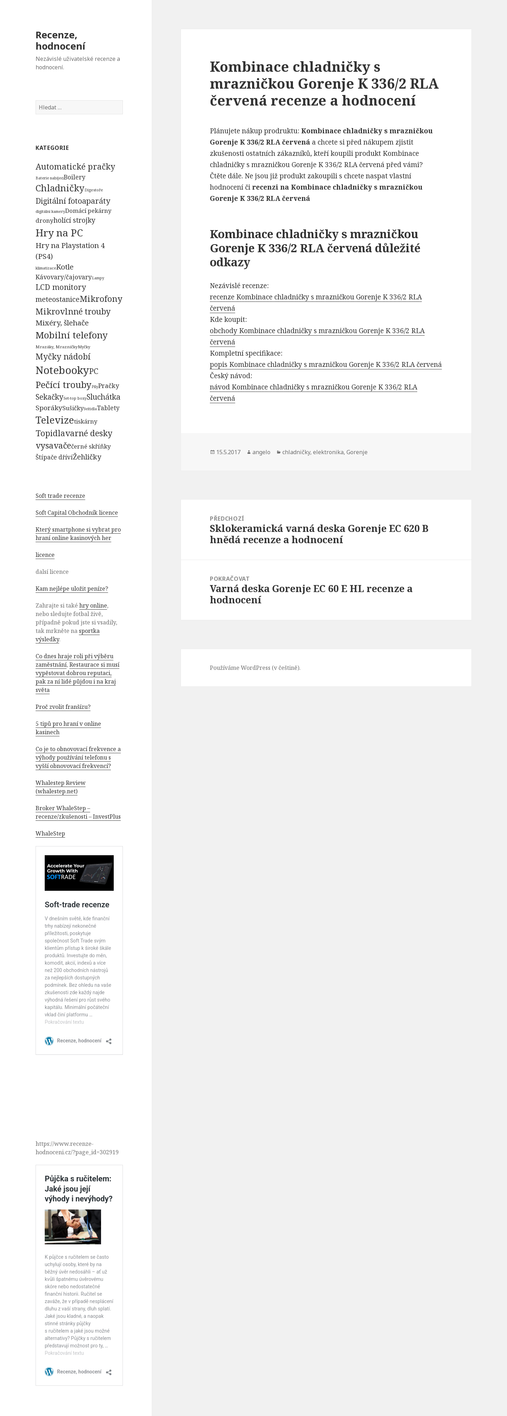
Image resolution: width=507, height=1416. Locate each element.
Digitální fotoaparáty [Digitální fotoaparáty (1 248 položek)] (73, 201)
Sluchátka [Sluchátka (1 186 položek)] (103, 397)
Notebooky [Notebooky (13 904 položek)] (62, 370)
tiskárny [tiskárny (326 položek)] (85, 421)
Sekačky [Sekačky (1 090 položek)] (49, 397)
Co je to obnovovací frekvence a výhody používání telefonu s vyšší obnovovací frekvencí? (78, 757)
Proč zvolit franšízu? (63, 707)
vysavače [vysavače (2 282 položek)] (53, 445)
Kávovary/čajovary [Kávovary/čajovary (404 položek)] (64, 277)
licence (45, 555)
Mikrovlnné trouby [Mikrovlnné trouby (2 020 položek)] (73, 311)
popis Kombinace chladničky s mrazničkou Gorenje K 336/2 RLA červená (326, 364)
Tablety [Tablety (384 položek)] (108, 408)
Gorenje (357, 452)
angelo (261, 452)
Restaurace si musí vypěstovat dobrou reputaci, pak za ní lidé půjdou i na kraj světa (77, 677)
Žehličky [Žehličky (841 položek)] (87, 457)
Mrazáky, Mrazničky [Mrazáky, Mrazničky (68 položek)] (57, 346)
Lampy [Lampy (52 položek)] (98, 277)
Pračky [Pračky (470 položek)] (108, 385)
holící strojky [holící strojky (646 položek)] (74, 220)
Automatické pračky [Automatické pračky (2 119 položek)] (75, 166)
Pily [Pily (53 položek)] (95, 386)
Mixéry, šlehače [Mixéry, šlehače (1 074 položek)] (62, 323)
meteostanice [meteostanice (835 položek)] (58, 299)
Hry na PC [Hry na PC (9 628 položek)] (59, 232)
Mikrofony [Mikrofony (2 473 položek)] (101, 298)
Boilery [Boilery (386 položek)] (75, 177)
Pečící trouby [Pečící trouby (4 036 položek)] (64, 384)
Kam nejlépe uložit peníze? (72, 588)
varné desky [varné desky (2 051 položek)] (88, 433)
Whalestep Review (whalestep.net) (61, 787)
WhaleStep (50, 833)
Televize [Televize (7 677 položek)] (55, 419)
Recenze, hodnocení (60, 40)
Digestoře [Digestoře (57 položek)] (93, 189)
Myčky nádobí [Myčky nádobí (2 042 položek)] (63, 356)
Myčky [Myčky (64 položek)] (84, 346)
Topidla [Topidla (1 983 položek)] (50, 433)
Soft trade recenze (60, 496)
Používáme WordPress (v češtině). (255, 668)
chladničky (296, 452)
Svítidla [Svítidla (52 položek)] (90, 408)
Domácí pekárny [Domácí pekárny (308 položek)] (88, 211)
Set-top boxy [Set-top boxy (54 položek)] (75, 398)
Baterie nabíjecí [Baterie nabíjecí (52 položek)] (50, 178)
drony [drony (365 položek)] (45, 220)
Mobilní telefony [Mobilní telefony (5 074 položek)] (72, 335)
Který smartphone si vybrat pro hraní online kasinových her (78, 534)
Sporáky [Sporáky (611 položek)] (49, 407)
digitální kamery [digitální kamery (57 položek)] (50, 211)
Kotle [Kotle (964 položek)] (65, 267)
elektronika (328, 452)
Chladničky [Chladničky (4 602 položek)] (60, 188)
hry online (93, 605)
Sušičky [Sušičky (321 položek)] (72, 408)
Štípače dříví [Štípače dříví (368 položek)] (54, 457)
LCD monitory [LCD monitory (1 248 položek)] (61, 287)
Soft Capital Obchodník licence (77, 512)
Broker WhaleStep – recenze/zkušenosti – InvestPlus (78, 812)
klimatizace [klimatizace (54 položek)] (46, 268)
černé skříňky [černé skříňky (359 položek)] (91, 446)
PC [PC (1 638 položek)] (93, 371)
